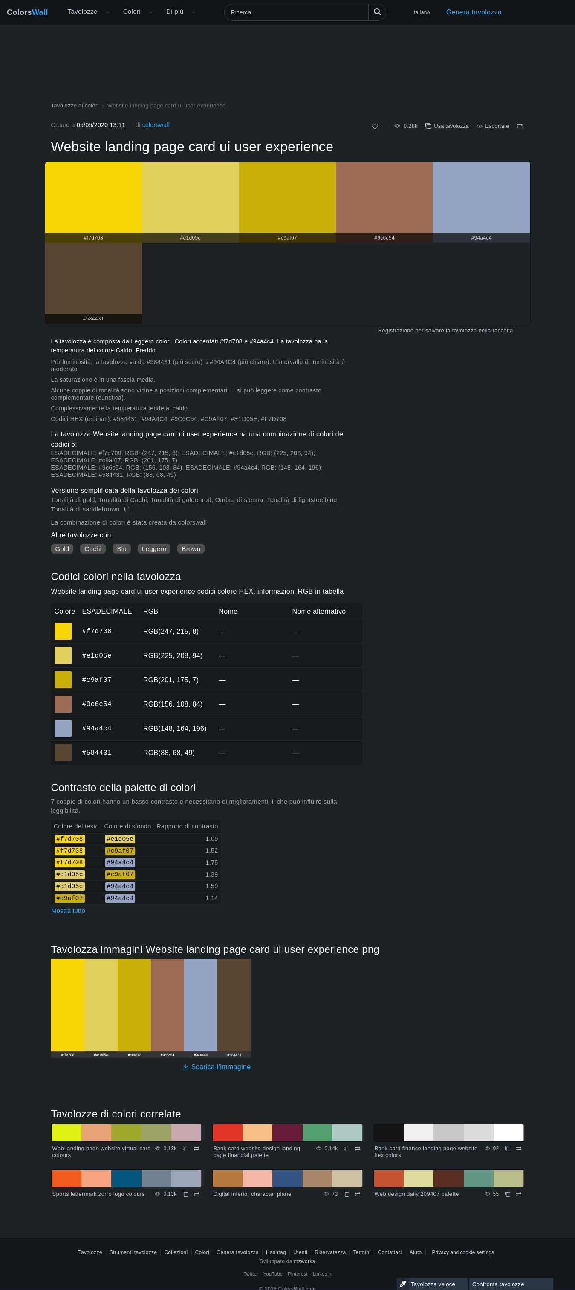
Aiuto (416, 1252)
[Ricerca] (305, 12)
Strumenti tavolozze (133, 1252)
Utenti (300, 1252)
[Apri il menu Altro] (107, 12)
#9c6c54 (97, 704)
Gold (62, 548)
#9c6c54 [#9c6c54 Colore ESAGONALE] (63, 698)
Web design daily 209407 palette (417, 1194)
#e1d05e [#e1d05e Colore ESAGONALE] (63, 649)
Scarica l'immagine (216, 1067)
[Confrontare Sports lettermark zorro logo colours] (196, 1194)
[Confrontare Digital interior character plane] (357, 1194)
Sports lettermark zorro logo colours (98, 1194)
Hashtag (276, 1252)
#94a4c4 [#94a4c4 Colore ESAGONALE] (63, 722)
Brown (191, 548)
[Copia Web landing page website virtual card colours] (185, 1148)
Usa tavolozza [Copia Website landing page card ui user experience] (447, 126)
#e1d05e (97, 655)
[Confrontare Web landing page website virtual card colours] (196, 1148)
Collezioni (176, 1252)
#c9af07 (97, 679)
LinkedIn (322, 1273)
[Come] (375, 126)
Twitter (250, 1273)
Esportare (493, 126)
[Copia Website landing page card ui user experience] (128, 510)
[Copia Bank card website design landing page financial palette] (346, 1148)
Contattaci (390, 1252)
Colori (132, 11)
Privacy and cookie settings (463, 1252)
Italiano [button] (421, 12)
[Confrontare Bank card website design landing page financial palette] (357, 1148)
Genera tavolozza (474, 12)
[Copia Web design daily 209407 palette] (507, 1194)
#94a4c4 (97, 728)
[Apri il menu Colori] (150, 12)
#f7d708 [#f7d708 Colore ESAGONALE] (63, 625)
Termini (361, 1252)
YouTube (273, 1273)
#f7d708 (97, 631)
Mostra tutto (68, 910)
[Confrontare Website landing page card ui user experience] (520, 126)
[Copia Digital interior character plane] (346, 1194)
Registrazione (396, 330)
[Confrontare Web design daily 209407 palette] (519, 1194)
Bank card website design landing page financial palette (257, 1151)
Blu (122, 548)
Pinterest (297, 1273)
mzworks (304, 1261)
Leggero (154, 548)
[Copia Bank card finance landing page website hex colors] (507, 1148)
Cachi (92, 548)
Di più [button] (175, 11)
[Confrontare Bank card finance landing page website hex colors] (519, 1148)
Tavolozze (83, 11)
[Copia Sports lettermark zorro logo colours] (185, 1194)
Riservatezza (330, 1252)
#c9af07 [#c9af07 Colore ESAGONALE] (63, 673)
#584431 (97, 752)
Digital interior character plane (253, 1194)
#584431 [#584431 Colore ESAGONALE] (63, 746)
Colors (27, 12)
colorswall (156, 124)
